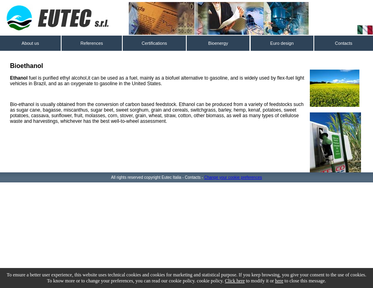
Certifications (154, 43)
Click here (235, 281)
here (279, 281)
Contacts (343, 43)
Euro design (282, 43)
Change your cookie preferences (233, 177)
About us (30, 43)
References (91, 43)
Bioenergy (218, 43)
